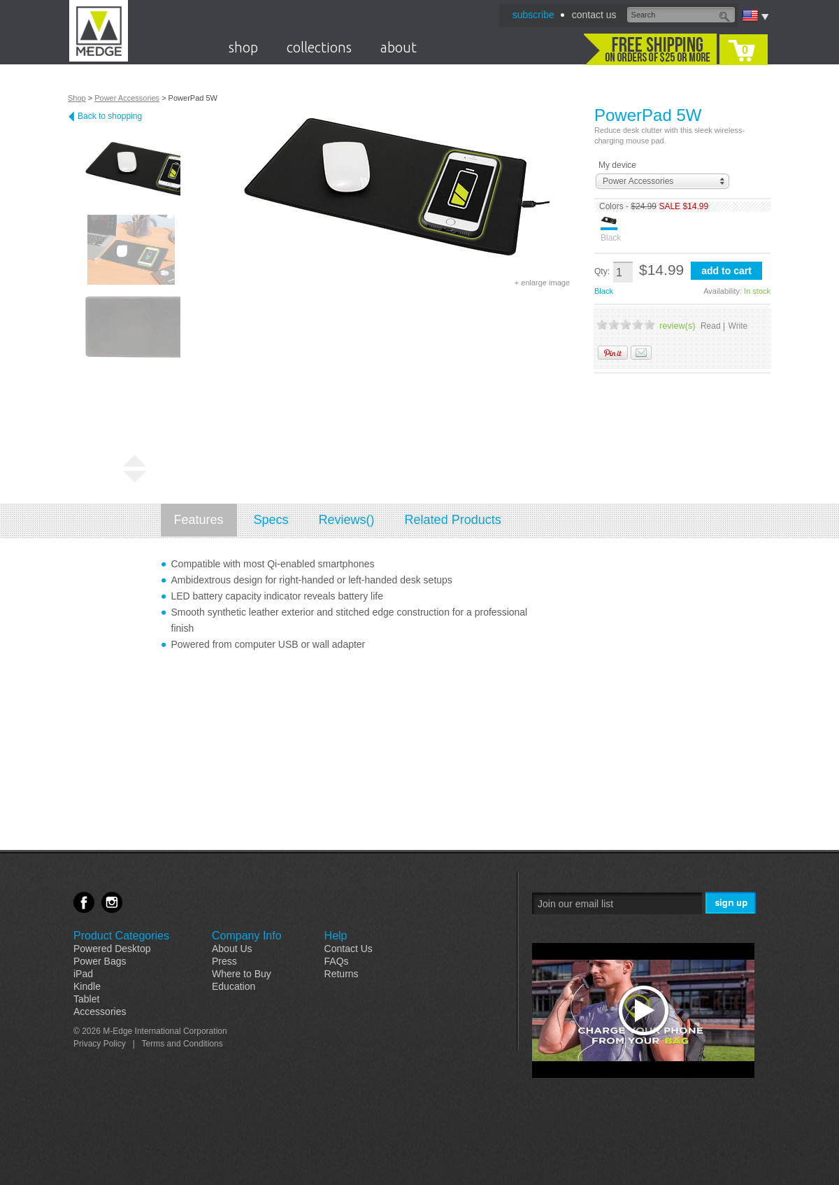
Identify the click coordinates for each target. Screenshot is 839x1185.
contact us (594, 14)
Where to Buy (241, 973)
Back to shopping (110, 116)
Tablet (86, 999)
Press (224, 961)
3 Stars (625, 324)
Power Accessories (126, 98)
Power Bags (99, 961)
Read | (713, 326)
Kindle (87, 986)
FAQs (336, 961)
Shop (77, 98)
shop (243, 47)
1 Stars (602, 324)
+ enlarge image (542, 282)
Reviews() (347, 520)
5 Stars (649, 324)
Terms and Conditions (182, 1044)
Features (199, 520)
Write (738, 326)
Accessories (99, 1011)
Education (233, 986)
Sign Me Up (731, 903)
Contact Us (348, 948)
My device (617, 165)
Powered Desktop (112, 948)
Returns (341, 973)
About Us (232, 948)
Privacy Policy (99, 1044)
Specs (271, 520)
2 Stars (613, 324)
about (398, 47)
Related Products (453, 520)
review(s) (677, 326)
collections (319, 47)
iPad (83, 973)
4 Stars (637, 324)
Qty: (602, 271)
